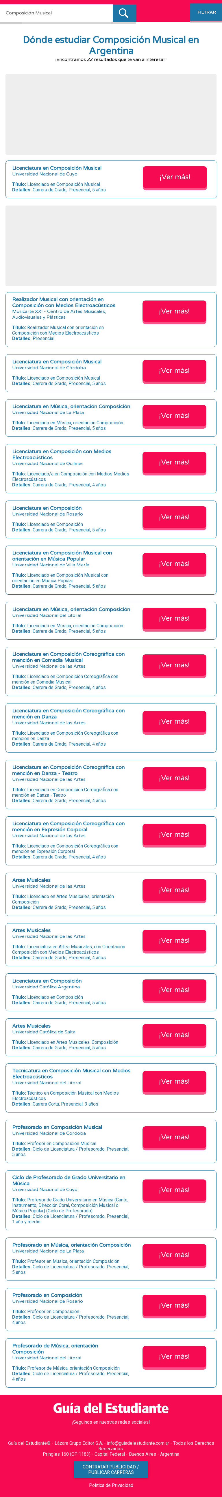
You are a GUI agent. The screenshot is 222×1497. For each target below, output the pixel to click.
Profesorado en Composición (47, 1295)
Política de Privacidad (111, 1485)
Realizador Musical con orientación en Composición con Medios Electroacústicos (63, 302)
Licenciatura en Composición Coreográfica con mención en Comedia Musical (68, 657)
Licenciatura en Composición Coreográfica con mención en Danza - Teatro (68, 770)
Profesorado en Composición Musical (57, 1127)
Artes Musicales (31, 880)
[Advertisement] (111, 114)
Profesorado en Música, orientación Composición (71, 1245)
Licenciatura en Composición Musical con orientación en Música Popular (62, 556)
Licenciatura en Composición (47, 508)
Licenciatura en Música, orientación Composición (71, 407)
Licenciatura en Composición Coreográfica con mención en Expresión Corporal (68, 827)
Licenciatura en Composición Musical (56, 168)
